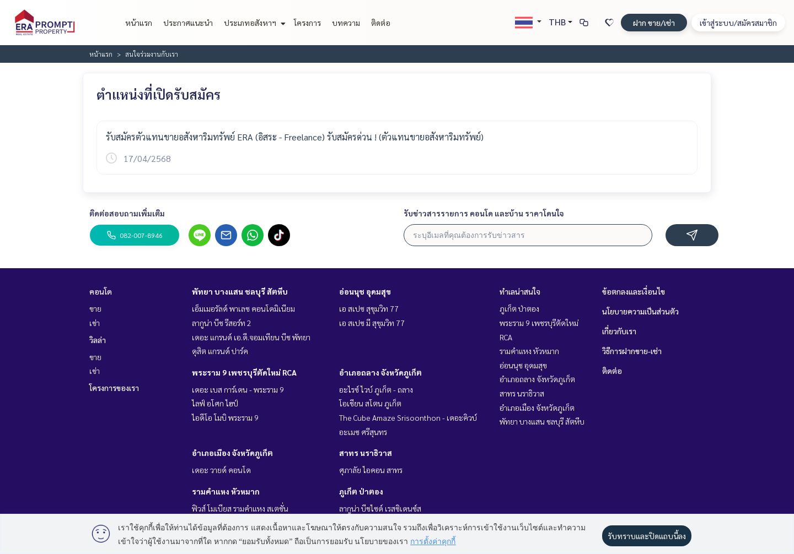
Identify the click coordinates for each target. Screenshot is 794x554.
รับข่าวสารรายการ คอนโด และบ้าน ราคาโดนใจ (484, 213)
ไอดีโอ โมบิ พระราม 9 (225, 417)
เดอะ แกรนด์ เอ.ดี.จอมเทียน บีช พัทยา (251, 337)
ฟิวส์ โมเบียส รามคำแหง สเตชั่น (240, 508)
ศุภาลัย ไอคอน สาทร (371, 470)
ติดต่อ (380, 23)
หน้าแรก (138, 23)
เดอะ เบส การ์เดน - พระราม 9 (238, 389)
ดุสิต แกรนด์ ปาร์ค (220, 351)
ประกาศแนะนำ (188, 23)
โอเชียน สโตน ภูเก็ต (370, 403)
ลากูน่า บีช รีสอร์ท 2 (221, 323)
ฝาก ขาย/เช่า (654, 23)
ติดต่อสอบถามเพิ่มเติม (127, 213)
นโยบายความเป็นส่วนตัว (640, 311)
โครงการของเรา (114, 388)
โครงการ (307, 23)
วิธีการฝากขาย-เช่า (632, 351)
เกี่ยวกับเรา (619, 331)
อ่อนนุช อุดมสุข (365, 291)
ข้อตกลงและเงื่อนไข (633, 291)
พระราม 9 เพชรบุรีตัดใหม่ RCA (244, 372)
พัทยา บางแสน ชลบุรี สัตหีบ (240, 291)
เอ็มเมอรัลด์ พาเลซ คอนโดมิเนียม (243, 308)
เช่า (94, 323)
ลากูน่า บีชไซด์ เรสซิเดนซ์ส (380, 508)
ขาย (95, 308)
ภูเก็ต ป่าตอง (361, 491)
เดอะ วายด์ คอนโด (221, 470)
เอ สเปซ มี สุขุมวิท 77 (372, 323)
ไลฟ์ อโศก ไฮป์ (215, 403)
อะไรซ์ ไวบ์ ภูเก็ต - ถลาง (376, 389)
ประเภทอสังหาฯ (253, 23)
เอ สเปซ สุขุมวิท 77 (369, 308)
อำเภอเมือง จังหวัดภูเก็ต (232, 453)
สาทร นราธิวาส (365, 453)
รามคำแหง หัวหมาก (226, 491)
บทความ (346, 23)
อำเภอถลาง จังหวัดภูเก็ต (380, 372)
